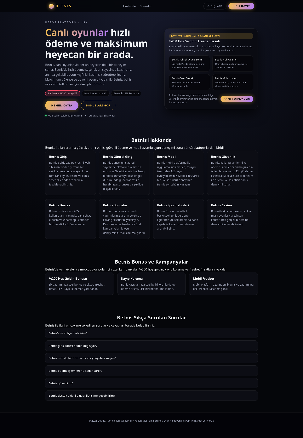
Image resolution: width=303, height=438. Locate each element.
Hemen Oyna (61, 105)
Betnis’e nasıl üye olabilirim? (68, 333)
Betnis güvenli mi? (61, 383)
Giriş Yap (215, 6)
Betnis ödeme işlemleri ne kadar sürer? (75, 371)
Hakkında (129, 6)
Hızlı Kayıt (241, 6)
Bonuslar (146, 6)
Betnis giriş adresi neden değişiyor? (73, 346)
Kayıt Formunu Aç (237, 99)
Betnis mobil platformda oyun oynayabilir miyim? (82, 358)
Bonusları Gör (98, 105)
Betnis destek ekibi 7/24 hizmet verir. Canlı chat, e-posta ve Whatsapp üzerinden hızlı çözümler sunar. (151, 397)
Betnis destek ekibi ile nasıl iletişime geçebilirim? (82, 395)
